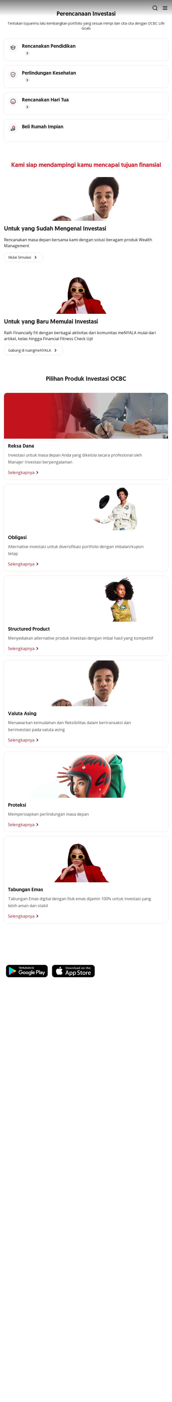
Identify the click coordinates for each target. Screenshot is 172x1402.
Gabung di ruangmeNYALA (33, 350)
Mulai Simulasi (23, 257)
